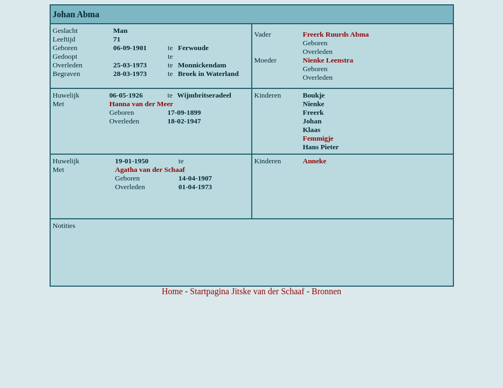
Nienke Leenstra (328, 60)
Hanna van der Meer (141, 104)
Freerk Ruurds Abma (336, 34)
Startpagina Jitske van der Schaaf (247, 291)
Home (172, 291)
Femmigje (318, 138)
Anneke (315, 161)
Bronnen (326, 291)
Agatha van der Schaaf (150, 169)
